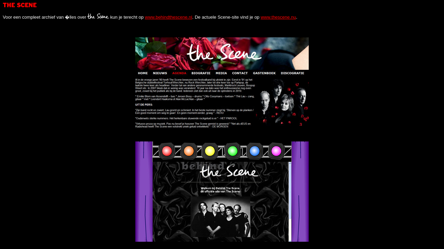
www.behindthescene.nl (169, 17)
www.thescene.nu (278, 17)
